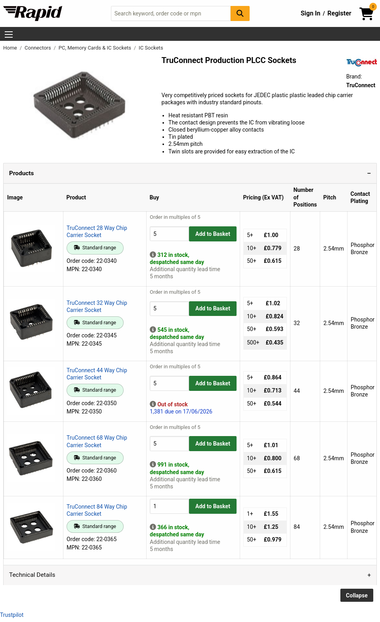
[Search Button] (240, 13)
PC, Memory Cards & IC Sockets (96, 48)
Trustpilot (11, 615)
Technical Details (32, 574)
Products (21, 173)
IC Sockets (151, 48)
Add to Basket (212, 234)
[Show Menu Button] (9, 34)
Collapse (357, 595)
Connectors (38, 48)
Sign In (311, 13)
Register (339, 13)
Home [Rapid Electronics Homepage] (10, 48)
